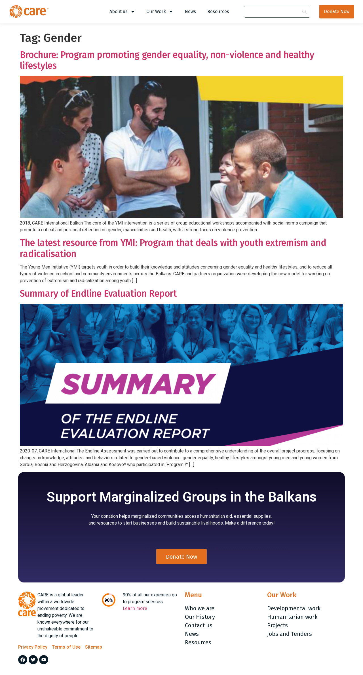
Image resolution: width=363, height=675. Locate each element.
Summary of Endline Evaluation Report (98, 293)
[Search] (277, 12)
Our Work (159, 12)
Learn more (135, 610)
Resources (218, 11)
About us (122, 12)
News (190, 11)
